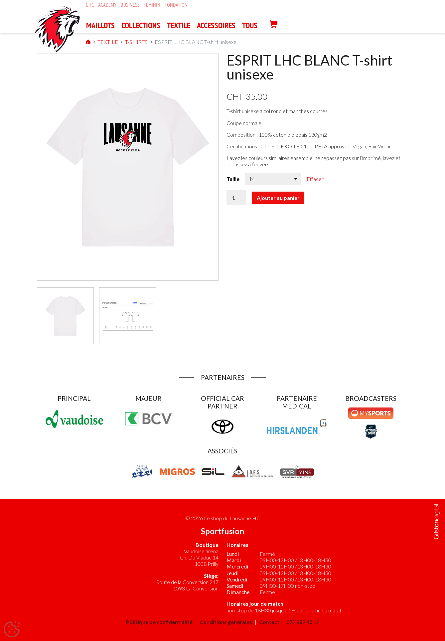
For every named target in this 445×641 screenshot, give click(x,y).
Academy (107, 5)
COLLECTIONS (140, 25)
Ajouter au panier (278, 198)
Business (130, 5)
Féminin (152, 5)
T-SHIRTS (122, 42)
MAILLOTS (100, 25)
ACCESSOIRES (216, 25)
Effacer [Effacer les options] (315, 179)
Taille (232, 179)
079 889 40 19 (302, 622)
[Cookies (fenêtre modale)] (11, 629)
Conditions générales (226, 622)
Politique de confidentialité (159, 622)
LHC (90, 5)
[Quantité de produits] (236, 197)
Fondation (176, 5)
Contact (269, 622)
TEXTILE (178, 25)
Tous (249, 25)
